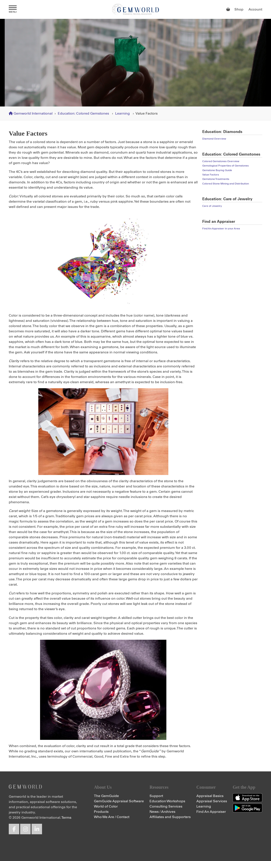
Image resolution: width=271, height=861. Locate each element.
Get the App (244, 787)
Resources (159, 787)
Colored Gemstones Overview (220, 161)
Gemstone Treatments (215, 179)
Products (101, 811)
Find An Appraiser (211, 811)
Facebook (14, 829)
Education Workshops (167, 801)
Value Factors (210, 175)
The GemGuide (106, 796)
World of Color (106, 806)
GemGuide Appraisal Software (119, 801)
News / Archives (162, 811)
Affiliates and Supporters (170, 817)
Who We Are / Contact (111, 817)
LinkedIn (37, 829)
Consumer (206, 787)
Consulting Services (166, 806)
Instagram (25, 829)
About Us (103, 787)
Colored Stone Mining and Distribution (225, 183)
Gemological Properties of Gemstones (225, 166)
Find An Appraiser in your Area (221, 228)
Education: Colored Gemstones (83, 113)
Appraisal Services (211, 801)
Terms (66, 817)
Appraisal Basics (209, 796)
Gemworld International (135, 9)
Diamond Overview (214, 139)
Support (156, 796)
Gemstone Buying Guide (217, 170)
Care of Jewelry (212, 206)
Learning (122, 113)
